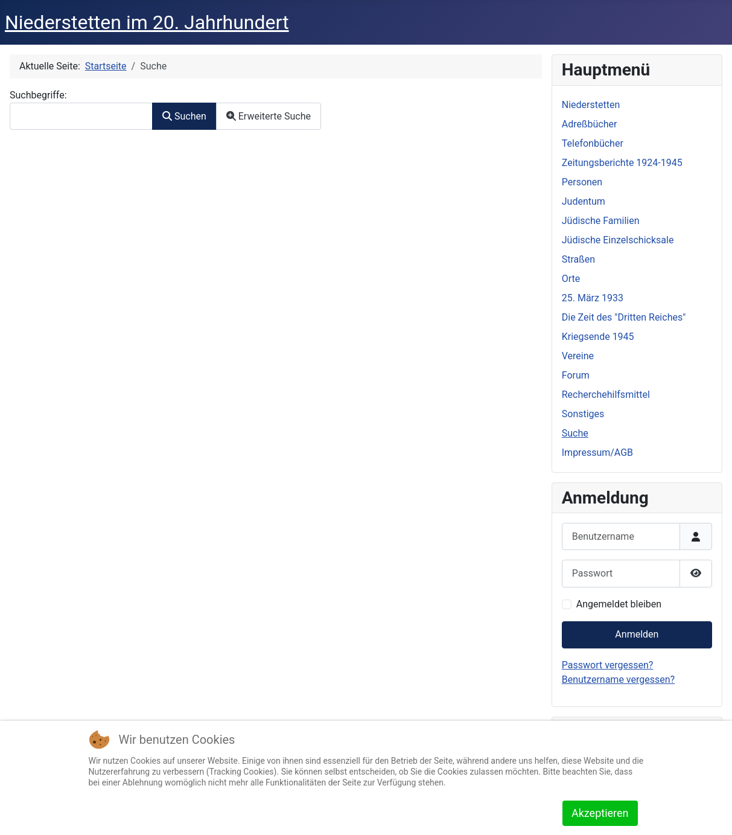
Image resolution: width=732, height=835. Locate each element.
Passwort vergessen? (608, 665)
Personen (582, 182)
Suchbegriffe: (38, 95)
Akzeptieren (600, 813)
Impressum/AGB (597, 452)
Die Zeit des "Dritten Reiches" (624, 317)
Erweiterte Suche (268, 116)
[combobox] (81, 116)
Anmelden (636, 634)
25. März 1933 (592, 298)
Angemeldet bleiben (618, 604)
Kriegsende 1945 (598, 336)
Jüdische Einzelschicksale (618, 240)
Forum (576, 375)
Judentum (583, 201)
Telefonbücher (592, 143)
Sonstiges (583, 414)
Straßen (578, 259)
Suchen (184, 116)
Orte (571, 278)
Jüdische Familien (601, 220)
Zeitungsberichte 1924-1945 (622, 162)
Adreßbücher (589, 124)
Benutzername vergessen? (618, 679)
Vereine (578, 356)
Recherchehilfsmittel (606, 394)
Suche (575, 433)
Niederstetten (591, 104)
